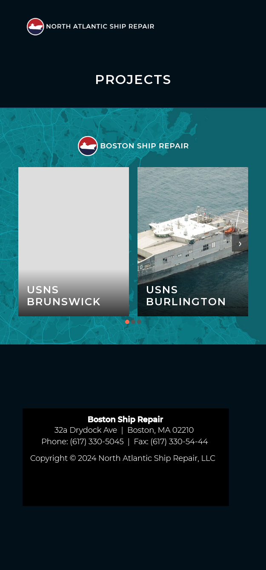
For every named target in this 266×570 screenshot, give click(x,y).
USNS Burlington (186, 296)
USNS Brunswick (64, 296)
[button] (127, 322)
